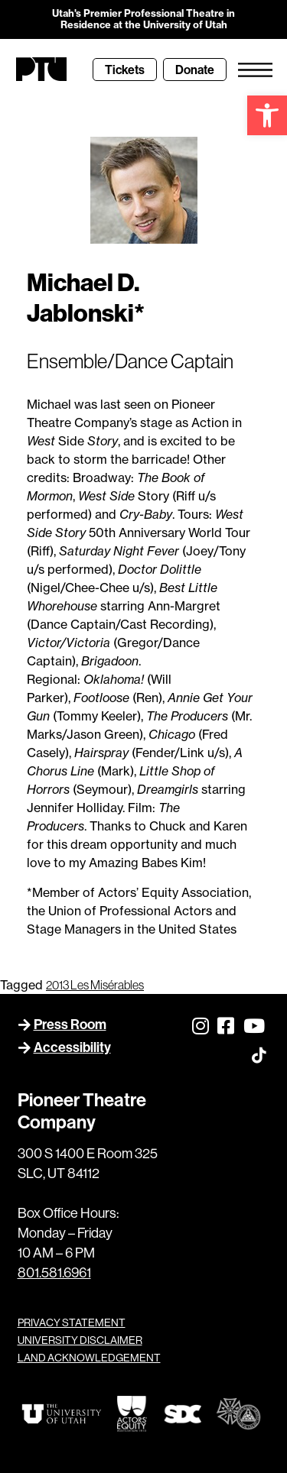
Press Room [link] (70, 1024)
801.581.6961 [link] (54, 1272)
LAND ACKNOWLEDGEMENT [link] (89, 1358)
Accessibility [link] (72, 1047)
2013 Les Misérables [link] (95, 984)
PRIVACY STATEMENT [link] (72, 1322)
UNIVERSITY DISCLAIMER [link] (80, 1340)
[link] (267, 115)
